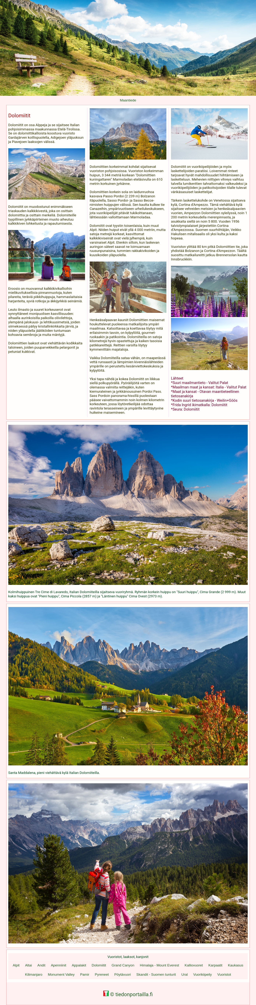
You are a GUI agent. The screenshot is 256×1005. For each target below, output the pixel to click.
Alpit (16, 965)
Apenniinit (58, 965)
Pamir (84, 974)
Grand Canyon (123, 965)
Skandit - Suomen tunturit (156, 974)
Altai (28, 965)
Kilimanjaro (33, 974)
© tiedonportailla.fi (128, 994)
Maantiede (128, 100)
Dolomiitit (99, 965)
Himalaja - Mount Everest (159, 965)
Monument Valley (61, 974)
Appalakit (79, 965)
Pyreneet (102, 974)
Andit (41, 965)
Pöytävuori (122, 974)
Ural (184, 974)
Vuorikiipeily (202, 974)
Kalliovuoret (194, 965)
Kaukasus (235, 965)
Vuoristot (224, 974)
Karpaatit (215, 965)
